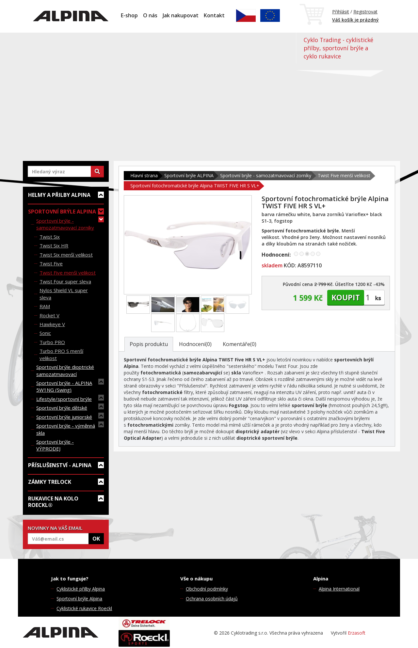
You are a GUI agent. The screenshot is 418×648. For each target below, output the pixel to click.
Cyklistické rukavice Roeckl (84, 608)
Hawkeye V (52, 324)
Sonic (45, 333)
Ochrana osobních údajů (212, 598)
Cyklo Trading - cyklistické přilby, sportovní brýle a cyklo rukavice (338, 48)
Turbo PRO (52, 342)
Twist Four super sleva (65, 281)
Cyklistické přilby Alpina (80, 589)
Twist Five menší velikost (68, 272)
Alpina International (339, 589)
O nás (150, 15)
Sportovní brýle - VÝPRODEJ (55, 445)
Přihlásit (340, 11)
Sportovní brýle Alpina (79, 598)
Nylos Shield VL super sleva (64, 293)
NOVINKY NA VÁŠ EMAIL (55, 528)
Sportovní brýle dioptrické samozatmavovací (65, 370)
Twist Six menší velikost (66, 254)
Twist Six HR (54, 245)
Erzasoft (356, 633)
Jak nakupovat (181, 15)
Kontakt (214, 15)
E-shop (129, 15)
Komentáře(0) (239, 344)
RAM (45, 306)
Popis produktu (149, 344)
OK (96, 538)
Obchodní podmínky (207, 589)
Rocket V (49, 315)
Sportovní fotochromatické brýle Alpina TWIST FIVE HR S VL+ (194, 185)
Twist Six (50, 236)
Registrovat (365, 11)
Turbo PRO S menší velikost (61, 354)
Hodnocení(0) (195, 344)
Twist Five (51, 263)
